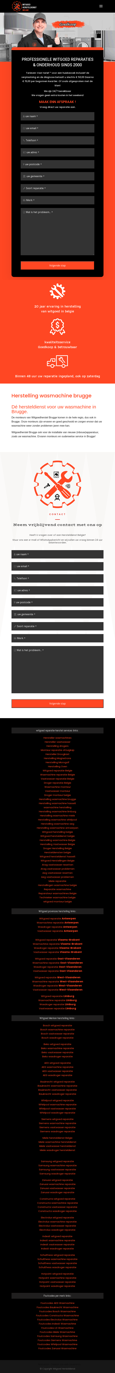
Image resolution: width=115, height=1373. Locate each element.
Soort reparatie (36, 196)
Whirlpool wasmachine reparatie (58, 1078)
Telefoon (32, 148)
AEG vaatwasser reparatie (57, 1045)
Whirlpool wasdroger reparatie (57, 1086)
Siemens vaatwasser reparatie (57, 1101)
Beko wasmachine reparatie (57, 1022)
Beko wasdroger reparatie (57, 1030)
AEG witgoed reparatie (57, 1037)
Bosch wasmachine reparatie (57, 1003)
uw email (32, 136)
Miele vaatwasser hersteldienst (57, 1120)
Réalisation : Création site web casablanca (59, 1364)
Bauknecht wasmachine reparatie (57, 1060)
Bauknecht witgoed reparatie (57, 1055)
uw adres (33, 160)
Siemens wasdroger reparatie (57, 1105)
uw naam (32, 124)
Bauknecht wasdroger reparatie (57, 1068)
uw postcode (33, 172)
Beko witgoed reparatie (57, 1018)
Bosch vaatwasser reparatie (57, 1007)
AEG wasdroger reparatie (57, 1049)
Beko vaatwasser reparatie (57, 1026)
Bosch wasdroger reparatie (58, 1012)
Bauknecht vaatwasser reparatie (57, 1064)
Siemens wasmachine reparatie (57, 1097)
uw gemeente (35, 184)
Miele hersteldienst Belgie (57, 1112)
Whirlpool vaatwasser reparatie (57, 1082)
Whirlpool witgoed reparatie (57, 1074)
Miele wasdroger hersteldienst (57, 1124)
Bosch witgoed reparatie (57, 999)
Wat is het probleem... (39, 220)
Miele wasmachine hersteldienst (57, 1116)
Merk (30, 208)
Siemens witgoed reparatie (57, 1093)
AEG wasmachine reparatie (57, 1041)
